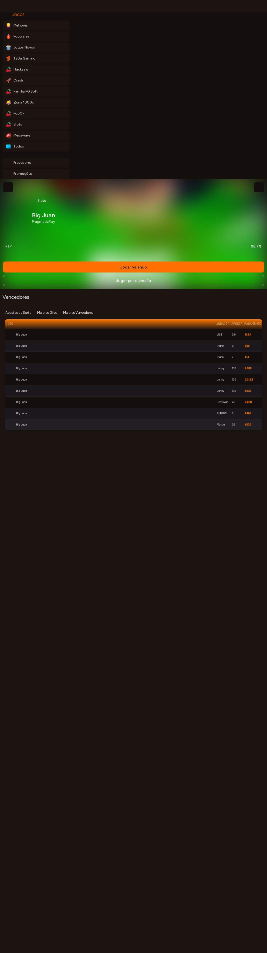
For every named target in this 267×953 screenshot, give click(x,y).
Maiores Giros (47, 312)
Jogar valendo (133, 267)
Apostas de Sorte (18, 312)
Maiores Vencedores (78, 312)
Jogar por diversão (133, 280)
